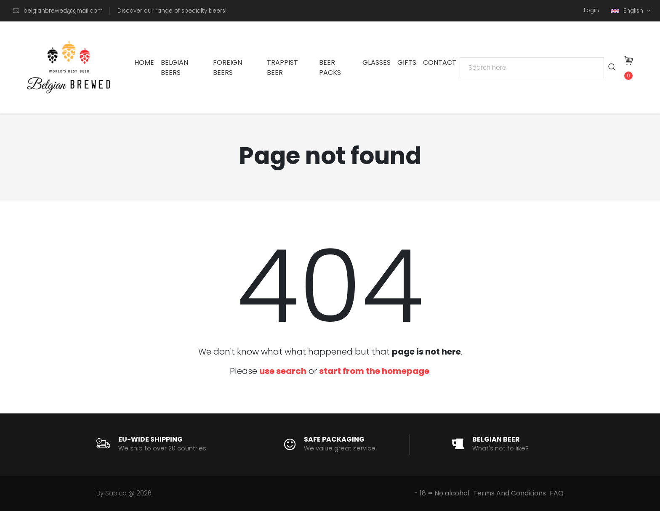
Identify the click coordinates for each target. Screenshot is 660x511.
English (628, 11)
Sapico (116, 493)
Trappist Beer (282, 67)
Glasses (376, 62)
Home (144, 62)
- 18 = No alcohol (441, 493)
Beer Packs (330, 67)
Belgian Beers (174, 67)
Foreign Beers (227, 67)
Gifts (406, 62)
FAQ (557, 493)
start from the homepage (374, 371)
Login (591, 10)
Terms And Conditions (509, 493)
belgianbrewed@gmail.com (63, 11)
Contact (439, 62)
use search (282, 371)
